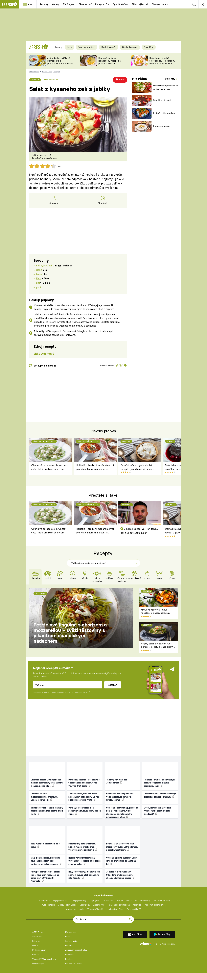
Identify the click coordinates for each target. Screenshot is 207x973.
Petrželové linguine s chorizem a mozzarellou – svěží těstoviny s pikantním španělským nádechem (70, 633)
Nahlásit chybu (38, 963)
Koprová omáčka (161, 126)
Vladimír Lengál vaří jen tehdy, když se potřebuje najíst (139, 530)
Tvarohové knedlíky (96, 909)
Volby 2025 (85, 905)
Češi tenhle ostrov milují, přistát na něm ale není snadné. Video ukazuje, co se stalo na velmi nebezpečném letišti (122, 812)
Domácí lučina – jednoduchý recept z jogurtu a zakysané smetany (136, 467)
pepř (38, 287)
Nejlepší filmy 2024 (61, 900)
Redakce (68, 959)
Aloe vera (137, 905)
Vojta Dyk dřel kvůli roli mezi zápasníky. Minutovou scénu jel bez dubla (84, 811)
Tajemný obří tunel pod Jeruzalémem (116, 781)
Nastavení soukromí (73, 963)
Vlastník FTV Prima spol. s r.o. (44, 959)
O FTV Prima (37, 932)
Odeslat (112, 685)
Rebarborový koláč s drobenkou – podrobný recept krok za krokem (162, 61)
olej (38, 282)
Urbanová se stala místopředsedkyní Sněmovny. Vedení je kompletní (44, 797)
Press (67, 936)
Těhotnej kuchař (140, 4)
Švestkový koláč (134, 909)
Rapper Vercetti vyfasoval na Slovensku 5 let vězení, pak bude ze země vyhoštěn (84, 861)
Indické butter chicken (164, 113)
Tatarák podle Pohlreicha (119, 905)
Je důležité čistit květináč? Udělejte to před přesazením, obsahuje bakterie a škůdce (120, 875)
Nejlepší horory (79, 900)
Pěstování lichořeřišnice (154, 905)
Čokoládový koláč (162, 100)
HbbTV (35, 945)
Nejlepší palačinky (116, 909)
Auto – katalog (48, 905)
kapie (39, 274)
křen (38, 278)
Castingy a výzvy (71, 941)
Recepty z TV (102, 4)
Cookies (35, 954)
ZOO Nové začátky (161, 900)
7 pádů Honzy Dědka (67, 905)
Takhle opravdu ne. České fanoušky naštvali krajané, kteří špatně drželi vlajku (47, 811)
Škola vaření (85, 4)
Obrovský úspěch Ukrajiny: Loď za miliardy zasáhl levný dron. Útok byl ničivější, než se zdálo (47, 783)
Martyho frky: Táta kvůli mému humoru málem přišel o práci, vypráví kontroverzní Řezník (82, 847)
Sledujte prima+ (160, 4)
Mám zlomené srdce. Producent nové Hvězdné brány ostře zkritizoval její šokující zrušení (46, 861)
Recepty (44, 4)
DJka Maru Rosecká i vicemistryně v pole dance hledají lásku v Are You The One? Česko (84, 783)
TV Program (69, 4)
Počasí (129, 900)
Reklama (36, 941)
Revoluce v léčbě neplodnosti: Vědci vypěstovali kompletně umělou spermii (120, 797)
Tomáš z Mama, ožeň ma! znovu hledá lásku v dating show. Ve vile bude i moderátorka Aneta (83, 797)
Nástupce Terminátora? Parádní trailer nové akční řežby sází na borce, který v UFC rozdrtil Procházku (45, 876)
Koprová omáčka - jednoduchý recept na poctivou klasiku (109, 61)
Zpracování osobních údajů (76, 950)
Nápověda (69, 954)
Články (55, 4)
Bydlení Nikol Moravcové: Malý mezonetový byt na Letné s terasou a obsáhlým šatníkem (122, 847)
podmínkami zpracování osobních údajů (74, 692)
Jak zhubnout (43, 900)
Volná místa (37, 936)
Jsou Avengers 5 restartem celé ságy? (45, 845)
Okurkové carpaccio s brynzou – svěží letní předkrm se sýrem (49, 467)
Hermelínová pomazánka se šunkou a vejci (165, 87)
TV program (94, 900)
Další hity (170, 78)
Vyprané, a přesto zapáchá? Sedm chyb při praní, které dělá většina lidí (121, 861)
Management (70, 932)
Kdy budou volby (142, 900)
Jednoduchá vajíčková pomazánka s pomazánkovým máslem (60, 61)
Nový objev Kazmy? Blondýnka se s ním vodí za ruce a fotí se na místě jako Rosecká (84, 875)
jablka (39, 269)
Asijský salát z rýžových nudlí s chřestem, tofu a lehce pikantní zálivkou (158, 646)
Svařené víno (98, 905)
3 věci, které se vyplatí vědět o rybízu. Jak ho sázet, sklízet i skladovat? (157, 811)
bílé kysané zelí (44, 265)
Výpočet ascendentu (75, 909)
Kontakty (68, 945)
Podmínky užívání (39, 950)
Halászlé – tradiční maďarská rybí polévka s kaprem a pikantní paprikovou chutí (95, 467)
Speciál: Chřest (120, 4)
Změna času (108, 900)
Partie (120, 900)
